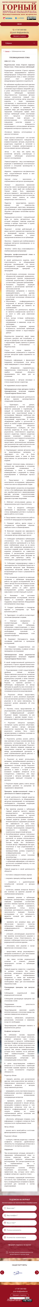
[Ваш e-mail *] (19, 1223)
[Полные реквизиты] (19, 1230)
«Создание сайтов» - (19, 1300)
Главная (7, 51)
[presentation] (2, 1272)
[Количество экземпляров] (19, 1237)
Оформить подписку (19, 36)
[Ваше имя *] (19, 1208)
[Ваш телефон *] (19, 1215)
